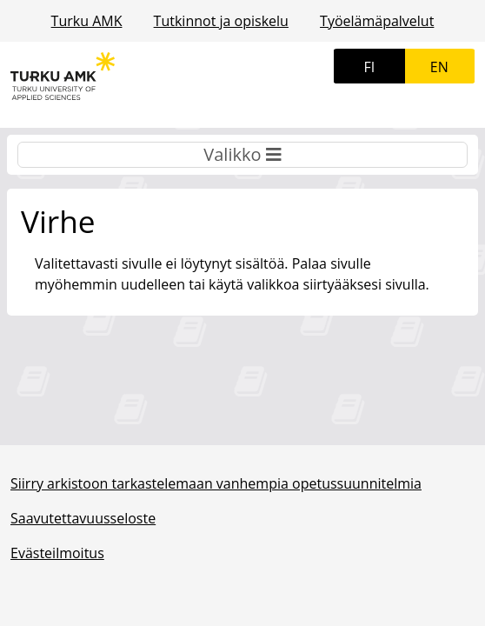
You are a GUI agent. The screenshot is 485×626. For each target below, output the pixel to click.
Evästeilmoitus (57, 553)
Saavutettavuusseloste (83, 518)
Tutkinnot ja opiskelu (221, 20)
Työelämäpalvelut (377, 20)
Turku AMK (87, 20)
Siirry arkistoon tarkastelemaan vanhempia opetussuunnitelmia (216, 483)
